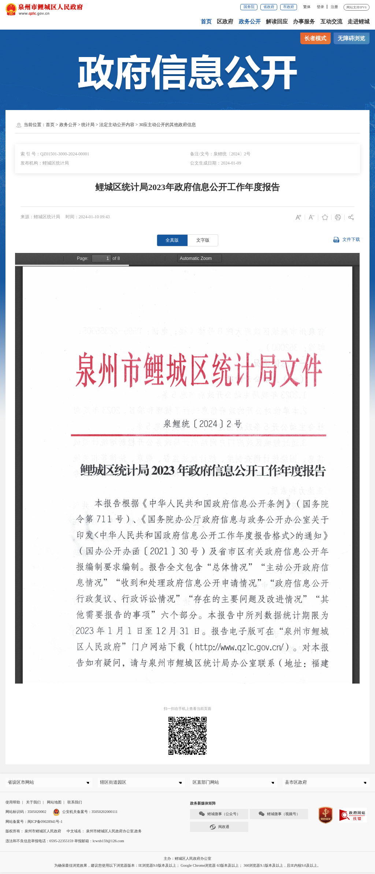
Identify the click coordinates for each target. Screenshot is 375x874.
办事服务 (304, 21)
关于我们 (33, 804)
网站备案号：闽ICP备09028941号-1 (34, 823)
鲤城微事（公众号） (219, 816)
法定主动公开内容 (116, 124)
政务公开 (250, 21)
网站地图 (54, 804)
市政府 (288, 7)
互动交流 (331, 21)
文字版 (202, 240)
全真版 (172, 240)
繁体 (307, 7)
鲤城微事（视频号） (279, 816)
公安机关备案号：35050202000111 (85, 813)
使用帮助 (12, 804)
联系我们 (74, 804)
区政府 (226, 21)
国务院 (249, 7)
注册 (334, 7)
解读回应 (277, 21)
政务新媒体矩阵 (203, 805)
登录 (320, 7)
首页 (206, 21)
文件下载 (346, 240)
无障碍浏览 (351, 38)
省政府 (268, 7)
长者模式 (315, 38)
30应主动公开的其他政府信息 (167, 124)
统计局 (87, 124)
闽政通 (219, 829)
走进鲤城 (359, 21)
